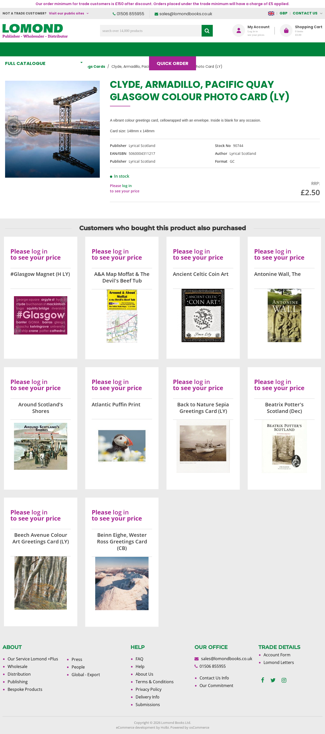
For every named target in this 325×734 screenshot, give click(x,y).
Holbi (165, 727)
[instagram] (284, 680)
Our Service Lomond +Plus (33, 659)
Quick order (175, 49)
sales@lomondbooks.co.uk (185, 14)
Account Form (277, 655)
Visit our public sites (66, 13)
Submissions (148, 704)
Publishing (18, 682)
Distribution (19, 674)
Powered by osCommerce (189, 727)
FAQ (139, 659)
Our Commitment (216, 685)
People (78, 667)
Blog (212, 49)
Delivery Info (147, 697)
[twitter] (272, 680)
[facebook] (262, 680)
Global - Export (86, 674)
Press (77, 659)
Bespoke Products (25, 689)
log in (127, 185)
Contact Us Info (214, 678)
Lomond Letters (279, 662)
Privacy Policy (148, 689)
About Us (246, 49)
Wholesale (17, 666)
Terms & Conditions (155, 682)
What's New (113, 49)
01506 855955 (130, 14)
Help (140, 666)
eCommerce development (135, 727)
